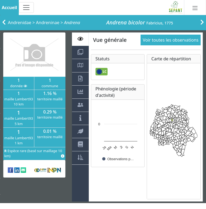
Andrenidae (19, 22)
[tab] (80, 39)
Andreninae (47, 22)
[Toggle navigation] (26, 7)
